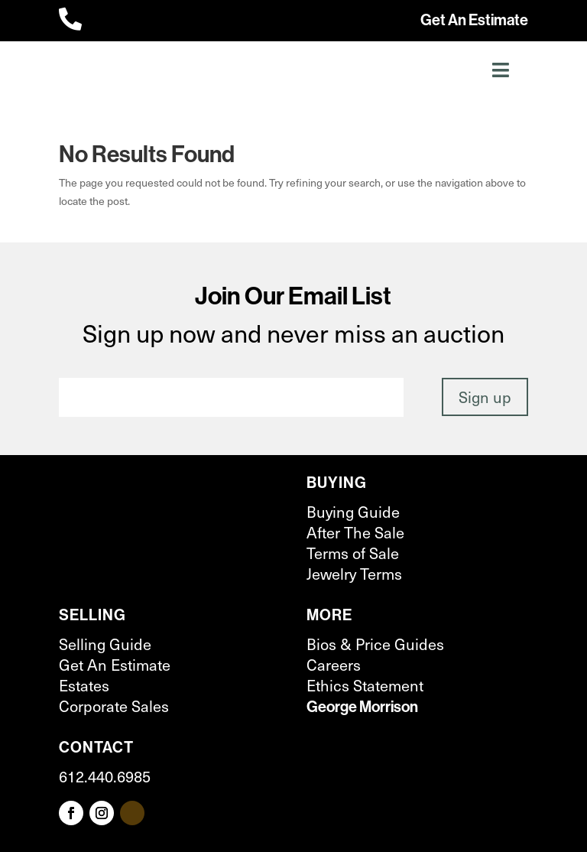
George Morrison (362, 707)
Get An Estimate (474, 20)
